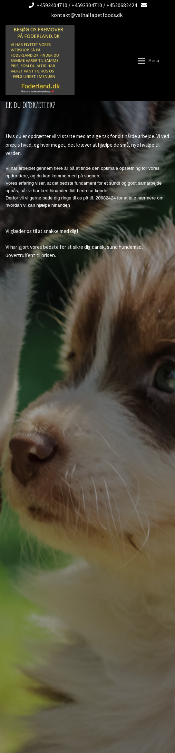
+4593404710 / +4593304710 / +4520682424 (81, 5)
